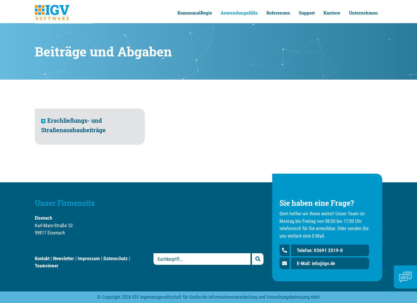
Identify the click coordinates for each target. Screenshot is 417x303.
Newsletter (63, 258)
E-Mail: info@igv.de (316, 263)
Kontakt (42, 258)
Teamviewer (46, 266)
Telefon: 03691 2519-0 (320, 250)
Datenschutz (115, 258)
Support (307, 13)
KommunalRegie (195, 13)
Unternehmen (363, 13)
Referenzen (278, 13)
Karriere (331, 13)
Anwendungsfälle (239, 13)
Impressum (89, 258)
